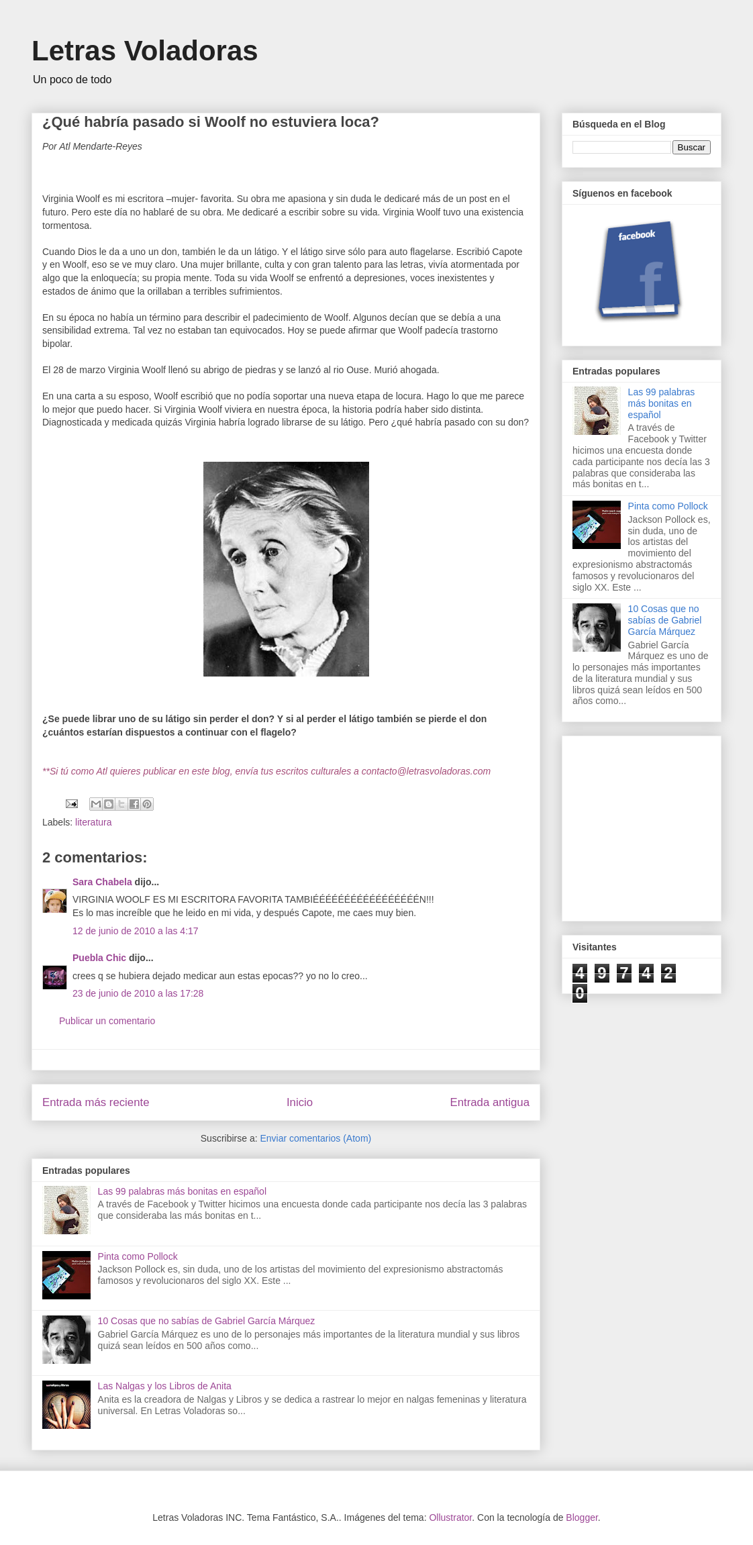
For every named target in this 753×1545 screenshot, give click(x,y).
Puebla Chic (99, 957)
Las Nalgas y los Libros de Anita (165, 1386)
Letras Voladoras (145, 50)
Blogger (581, 1517)
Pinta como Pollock (138, 1256)
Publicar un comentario (107, 1020)
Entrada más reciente (96, 1102)
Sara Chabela (102, 882)
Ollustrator (450, 1517)
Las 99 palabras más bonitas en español (182, 1191)
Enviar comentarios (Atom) (315, 1138)
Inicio (300, 1102)
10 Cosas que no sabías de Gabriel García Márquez (206, 1320)
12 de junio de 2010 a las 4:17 (135, 931)
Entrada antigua (490, 1102)
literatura (93, 822)
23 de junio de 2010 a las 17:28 (137, 993)
